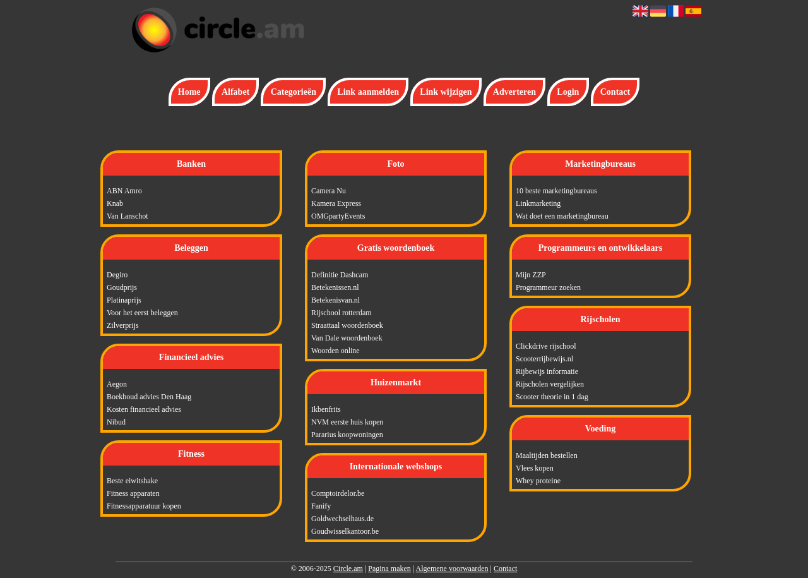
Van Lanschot (127, 216)
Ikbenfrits (326, 409)
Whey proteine (538, 480)
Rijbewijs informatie (547, 371)
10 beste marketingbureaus (556, 190)
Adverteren (514, 92)
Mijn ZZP (531, 274)
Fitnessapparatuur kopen (144, 506)
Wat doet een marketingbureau (562, 216)
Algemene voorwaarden (452, 568)
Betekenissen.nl (335, 287)
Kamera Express (336, 203)
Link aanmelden (368, 92)
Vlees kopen (535, 468)
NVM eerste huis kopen (347, 422)
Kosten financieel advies (144, 409)
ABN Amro (124, 190)
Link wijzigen (446, 92)
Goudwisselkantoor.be (345, 531)
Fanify (321, 506)
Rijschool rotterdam (341, 312)
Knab (115, 203)
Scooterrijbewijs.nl (544, 358)
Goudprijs (122, 287)
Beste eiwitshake (132, 480)
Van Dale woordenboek (347, 338)
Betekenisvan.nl (335, 300)
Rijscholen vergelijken (550, 384)
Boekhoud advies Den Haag (149, 396)
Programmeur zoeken (548, 287)
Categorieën (293, 92)
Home (189, 92)
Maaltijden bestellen (547, 455)
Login (568, 92)
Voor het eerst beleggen (142, 312)
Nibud (116, 422)
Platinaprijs (124, 300)
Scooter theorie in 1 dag (552, 396)
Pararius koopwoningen (347, 434)
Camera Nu (328, 190)
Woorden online (335, 350)
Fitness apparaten (133, 493)
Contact (615, 92)
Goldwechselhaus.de (342, 518)
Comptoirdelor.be (337, 493)
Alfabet (235, 92)
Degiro (117, 274)
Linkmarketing (538, 203)
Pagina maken (389, 568)
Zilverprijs (123, 325)
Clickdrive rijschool (546, 346)
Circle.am (348, 568)
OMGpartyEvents (338, 216)
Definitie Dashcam (339, 274)
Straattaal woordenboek (347, 325)
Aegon (117, 384)
